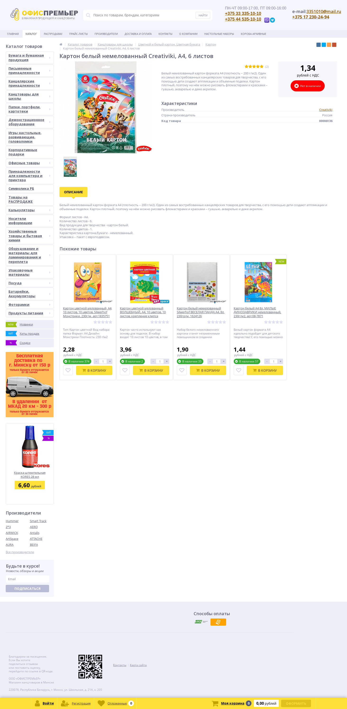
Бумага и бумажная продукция (29, 57)
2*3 (8, 527)
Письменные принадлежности (29, 70)
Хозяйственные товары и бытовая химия (29, 235)
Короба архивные (253, 34)
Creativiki (325, 110)
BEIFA (34, 544)
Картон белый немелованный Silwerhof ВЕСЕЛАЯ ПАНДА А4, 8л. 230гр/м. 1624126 (200, 312)
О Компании (188, 34)
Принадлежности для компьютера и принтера (29, 175)
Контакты (165, 34)
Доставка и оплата (138, 34)
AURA (10, 544)
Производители (106, 34)
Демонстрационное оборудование (29, 121)
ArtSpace (12, 539)
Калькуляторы (29, 210)
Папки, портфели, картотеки (29, 109)
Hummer (12, 521)
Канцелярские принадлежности (29, 83)
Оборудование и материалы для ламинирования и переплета (29, 255)
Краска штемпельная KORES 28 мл (30, 475)
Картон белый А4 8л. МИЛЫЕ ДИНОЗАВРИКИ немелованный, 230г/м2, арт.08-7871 (257, 312)
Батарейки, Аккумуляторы (29, 293)
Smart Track (38, 521)
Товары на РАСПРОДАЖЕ (21, 199)
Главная (13, 34)
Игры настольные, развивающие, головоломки (25, 137)
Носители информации (29, 220)
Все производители (20, 552)
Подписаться (27, 588)
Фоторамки (29, 304)
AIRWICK (12, 533)
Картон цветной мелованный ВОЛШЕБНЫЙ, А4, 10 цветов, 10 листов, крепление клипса (143, 312)
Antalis (34, 533)
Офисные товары (29, 163)
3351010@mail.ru (323, 11)
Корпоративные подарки (23, 152)
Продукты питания (29, 313)
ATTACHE (36, 539)
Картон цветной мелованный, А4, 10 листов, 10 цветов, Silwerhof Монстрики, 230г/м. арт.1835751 (87, 312)
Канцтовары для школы (29, 96)
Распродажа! (53, 34)
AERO (34, 527)
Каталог (31, 34)
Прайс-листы (78, 34)
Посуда (29, 283)
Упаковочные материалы (29, 272)
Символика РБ (21, 188)
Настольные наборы (219, 34)
